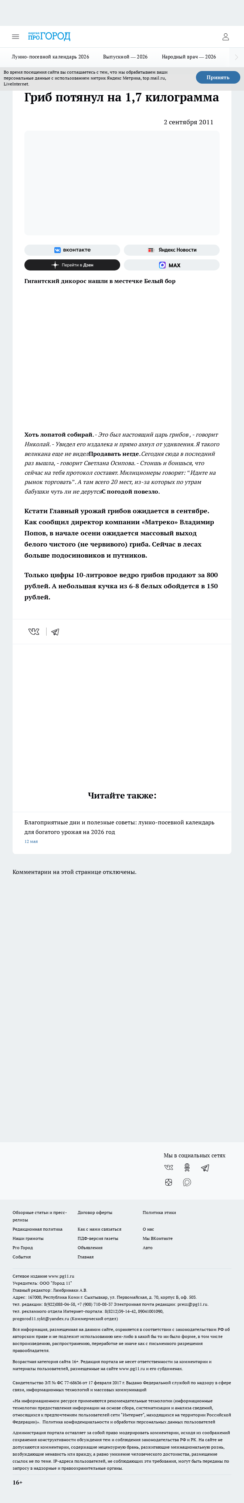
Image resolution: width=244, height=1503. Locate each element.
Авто (148, 1247)
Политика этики (159, 1212)
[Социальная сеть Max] (172, 264)
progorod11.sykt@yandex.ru (41, 1318)
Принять (218, 77)
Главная (86, 1257)
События (22, 1257)
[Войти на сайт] (225, 36)
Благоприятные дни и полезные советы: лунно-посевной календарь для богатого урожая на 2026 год (122, 832)
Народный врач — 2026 (189, 56)
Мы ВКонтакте (158, 1238)
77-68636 (72, 1382)
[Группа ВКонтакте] (72, 250)
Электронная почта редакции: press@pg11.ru (160, 1304)
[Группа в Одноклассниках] (187, 1167)
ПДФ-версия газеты (98, 1238)
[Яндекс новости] (172, 250)
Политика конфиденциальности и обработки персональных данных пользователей (129, 1422)
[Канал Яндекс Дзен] (72, 264)
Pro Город (23, 1247)
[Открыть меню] (15, 36)
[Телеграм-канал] (205, 1167)
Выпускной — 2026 (125, 56)
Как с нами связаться (99, 1229)
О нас (148, 1229)
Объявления (90, 1247)
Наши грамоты (28, 1238)
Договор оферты (95, 1212)
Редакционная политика (37, 1229)
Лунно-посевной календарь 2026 (50, 56)
